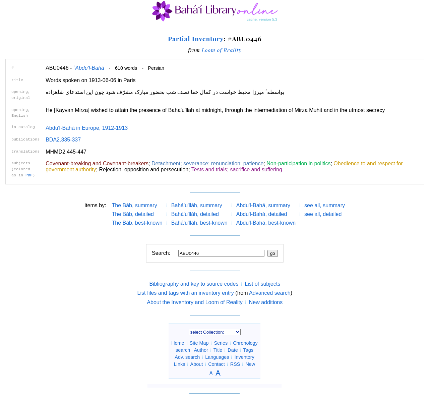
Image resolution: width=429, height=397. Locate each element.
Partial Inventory (196, 38)
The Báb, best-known (137, 223)
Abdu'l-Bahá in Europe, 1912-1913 (87, 128)
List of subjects (262, 284)
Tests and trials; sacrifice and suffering (236, 169)
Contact (216, 364)
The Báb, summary (134, 205)
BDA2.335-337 (63, 140)
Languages (217, 357)
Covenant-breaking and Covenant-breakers (97, 163)
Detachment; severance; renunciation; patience (207, 163)
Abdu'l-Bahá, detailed (261, 214)
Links (179, 364)
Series (221, 343)
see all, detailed (323, 214)
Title (218, 350)
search (183, 350)
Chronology (245, 343)
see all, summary (324, 205)
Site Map (199, 343)
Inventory (244, 357)
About (196, 364)
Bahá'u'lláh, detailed (195, 214)
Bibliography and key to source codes (193, 284)
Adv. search (187, 357)
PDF (29, 175)
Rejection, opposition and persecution (143, 169)
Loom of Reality (221, 50)
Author (201, 350)
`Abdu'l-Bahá (88, 68)
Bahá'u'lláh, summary (196, 205)
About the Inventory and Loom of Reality (195, 302)
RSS (235, 364)
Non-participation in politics (298, 163)
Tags (248, 350)
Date (233, 350)
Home (177, 343)
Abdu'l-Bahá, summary (263, 205)
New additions (266, 302)
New (250, 364)
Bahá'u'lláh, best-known (199, 223)
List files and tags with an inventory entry (185, 293)
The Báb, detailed (133, 214)
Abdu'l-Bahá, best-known (266, 223)
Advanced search (270, 293)
